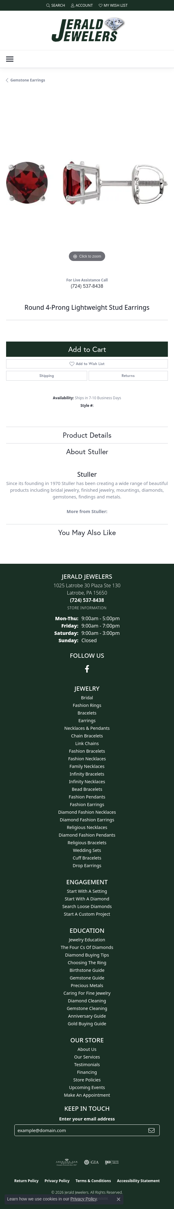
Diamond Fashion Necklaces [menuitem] (87, 812)
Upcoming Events (87, 1087)
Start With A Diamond (87, 899)
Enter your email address (87, 1119)
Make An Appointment (87, 1095)
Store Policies (87, 1080)
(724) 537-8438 (87, 286)
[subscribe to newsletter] (151, 1130)
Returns (128, 375)
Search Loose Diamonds (87, 906)
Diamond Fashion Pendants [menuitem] (87, 835)
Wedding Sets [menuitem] (87, 850)
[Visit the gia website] (91, 1162)
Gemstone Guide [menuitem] (87, 978)
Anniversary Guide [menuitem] (87, 1016)
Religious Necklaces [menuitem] (87, 827)
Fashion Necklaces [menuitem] (87, 759)
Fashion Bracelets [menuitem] (87, 751)
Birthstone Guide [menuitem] (87, 970)
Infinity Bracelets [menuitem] (87, 774)
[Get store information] (87, 607)
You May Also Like (87, 532)
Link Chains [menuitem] (87, 743)
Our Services (87, 1057)
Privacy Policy (56, 1180)
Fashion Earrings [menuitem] (87, 804)
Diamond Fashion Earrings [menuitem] (87, 820)
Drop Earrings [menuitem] (87, 865)
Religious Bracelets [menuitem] (87, 842)
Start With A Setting (87, 891)
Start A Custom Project (87, 914)
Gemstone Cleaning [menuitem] (87, 1008)
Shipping (46, 375)
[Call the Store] (87, 600)
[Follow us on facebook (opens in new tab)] (87, 669)
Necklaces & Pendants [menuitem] (87, 728)
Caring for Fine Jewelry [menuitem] (86, 993)
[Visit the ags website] (66, 1162)
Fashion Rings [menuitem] (87, 705)
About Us (87, 1049)
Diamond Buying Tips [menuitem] (87, 955)
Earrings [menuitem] (86, 720)
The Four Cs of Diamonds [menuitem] (87, 947)
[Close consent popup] (118, 1199)
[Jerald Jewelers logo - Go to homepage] (87, 30)
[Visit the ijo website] (112, 1162)
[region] (87, 182)
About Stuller (87, 451)
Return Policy (26, 1180)
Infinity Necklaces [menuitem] (87, 781)
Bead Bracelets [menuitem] (87, 789)
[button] (55, 5)
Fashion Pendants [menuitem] (87, 797)
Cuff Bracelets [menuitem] (87, 858)
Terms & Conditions (93, 1180)
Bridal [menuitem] (87, 697)
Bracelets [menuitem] (86, 713)
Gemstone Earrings (27, 80)
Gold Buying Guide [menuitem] (87, 1023)
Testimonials (87, 1064)
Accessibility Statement (138, 1180)
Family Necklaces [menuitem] (87, 766)
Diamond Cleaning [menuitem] (87, 1001)
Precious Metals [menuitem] (87, 985)
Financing (87, 1072)
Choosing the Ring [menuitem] (87, 962)
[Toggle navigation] (10, 59)
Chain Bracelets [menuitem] (87, 736)
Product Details (87, 435)
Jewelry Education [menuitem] (87, 940)
